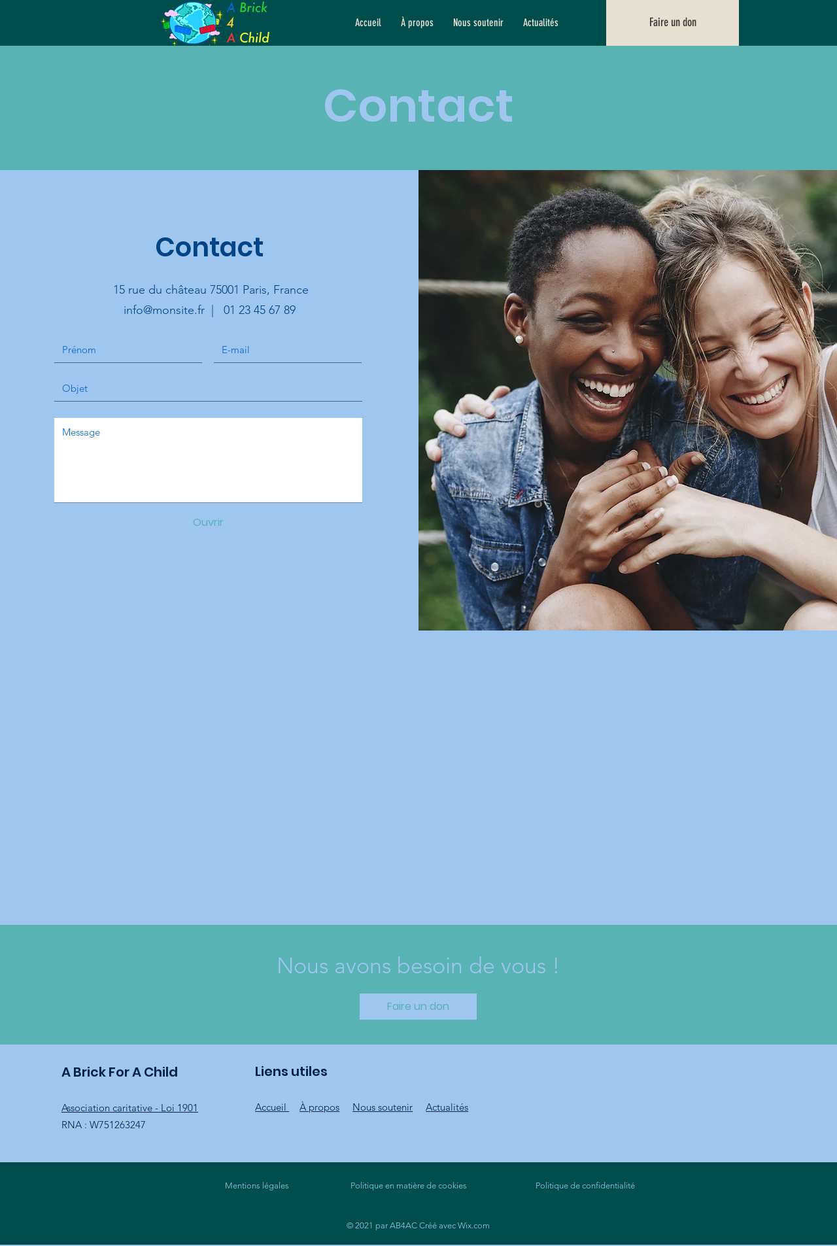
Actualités (447, 1107)
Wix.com (474, 1225)
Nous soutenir (382, 1107)
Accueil (272, 1107)
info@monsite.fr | (174, 310)
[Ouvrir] (208, 523)
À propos (319, 1107)
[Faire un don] (672, 23)
